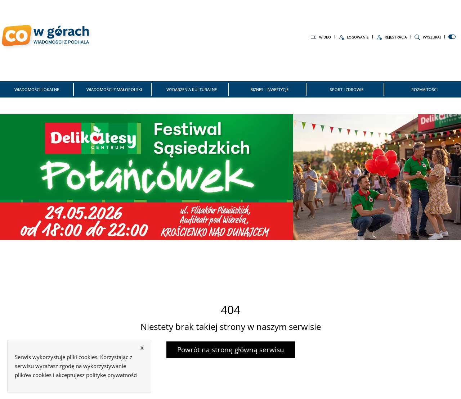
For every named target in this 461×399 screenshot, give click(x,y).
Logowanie (354, 37)
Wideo (321, 37)
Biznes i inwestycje (269, 89)
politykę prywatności (112, 374)
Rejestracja (391, 37)
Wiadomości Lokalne (36, 89)
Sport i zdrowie (346, 89)
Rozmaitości (424, 89)
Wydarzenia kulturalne (191, 89)
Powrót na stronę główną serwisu (230, 349)
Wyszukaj (428, 37)
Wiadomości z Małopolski (114, 89)
